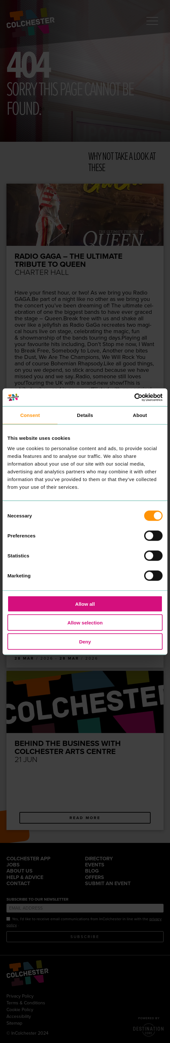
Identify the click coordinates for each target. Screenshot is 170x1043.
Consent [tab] (30, 415)
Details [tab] (85, 415)
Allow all (85, 603)
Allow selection (84, 622)
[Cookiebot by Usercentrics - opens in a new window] (134, 397)
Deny (85, 641)
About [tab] (140, 415)
